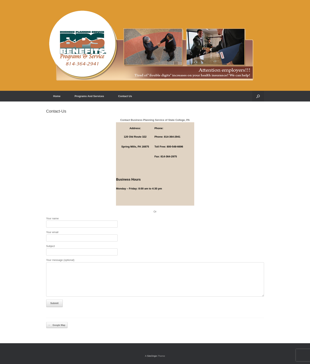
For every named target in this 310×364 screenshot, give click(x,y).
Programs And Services (89, 96)
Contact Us (125, 96)
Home (57, 96)
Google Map (56, 325)
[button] (258, 96)
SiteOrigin (152, 356)
